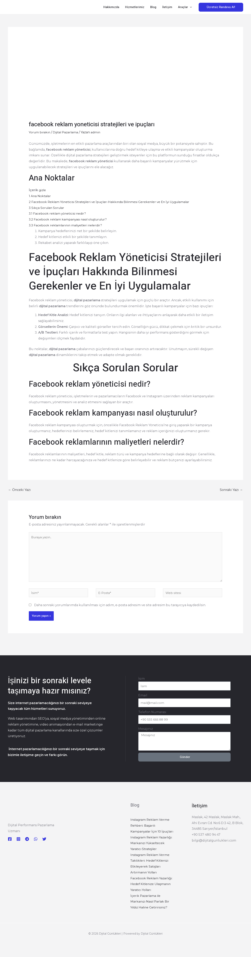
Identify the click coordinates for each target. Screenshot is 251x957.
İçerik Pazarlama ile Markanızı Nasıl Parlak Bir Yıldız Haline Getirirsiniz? (150, 904)
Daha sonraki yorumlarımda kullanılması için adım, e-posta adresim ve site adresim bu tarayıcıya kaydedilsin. (120, 607)
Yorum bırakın (40, 132)
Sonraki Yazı (231, 490)
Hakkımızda (111, 7)
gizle (43, 190)
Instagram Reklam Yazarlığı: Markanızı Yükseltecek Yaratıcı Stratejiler (152, 845)
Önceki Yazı (19, 490)
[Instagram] (18, 841)
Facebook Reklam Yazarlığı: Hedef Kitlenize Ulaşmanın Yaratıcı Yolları (152, 886)
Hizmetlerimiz (134, 7)
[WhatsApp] (36, 841)
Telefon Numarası (152, 714)
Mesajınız (145, 731)
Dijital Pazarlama (67, 132)
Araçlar (185, 7)
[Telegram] (27, 841)
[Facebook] (10, 841)
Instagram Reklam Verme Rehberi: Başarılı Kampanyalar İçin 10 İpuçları (153, 827)
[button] (190, 7)
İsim (141, 681)
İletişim (167, 7)
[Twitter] (44, 841)
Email (142, 698)
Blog (153, 7)
